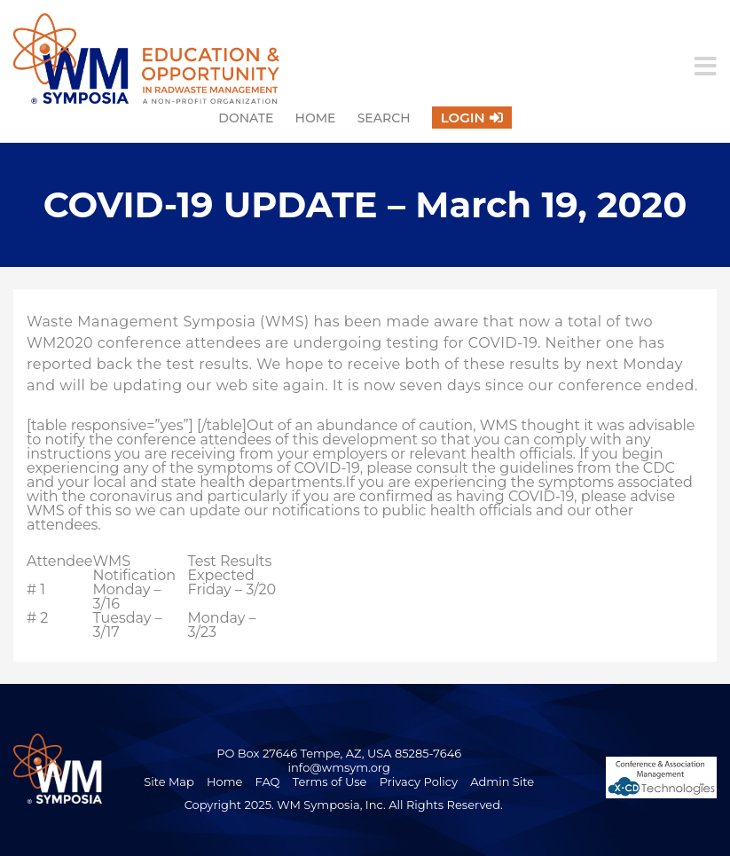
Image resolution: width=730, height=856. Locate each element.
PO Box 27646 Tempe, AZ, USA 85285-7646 (338, 753)
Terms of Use (330, 781)
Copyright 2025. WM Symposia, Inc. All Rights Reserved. (343, 804)
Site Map (169, 781)
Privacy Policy (419, 781)
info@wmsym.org (339, 767)
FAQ (267, 781)
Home (315, 118)
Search (384, 118)
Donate (245, 118)
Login (463, 117)
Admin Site (502, 781)
